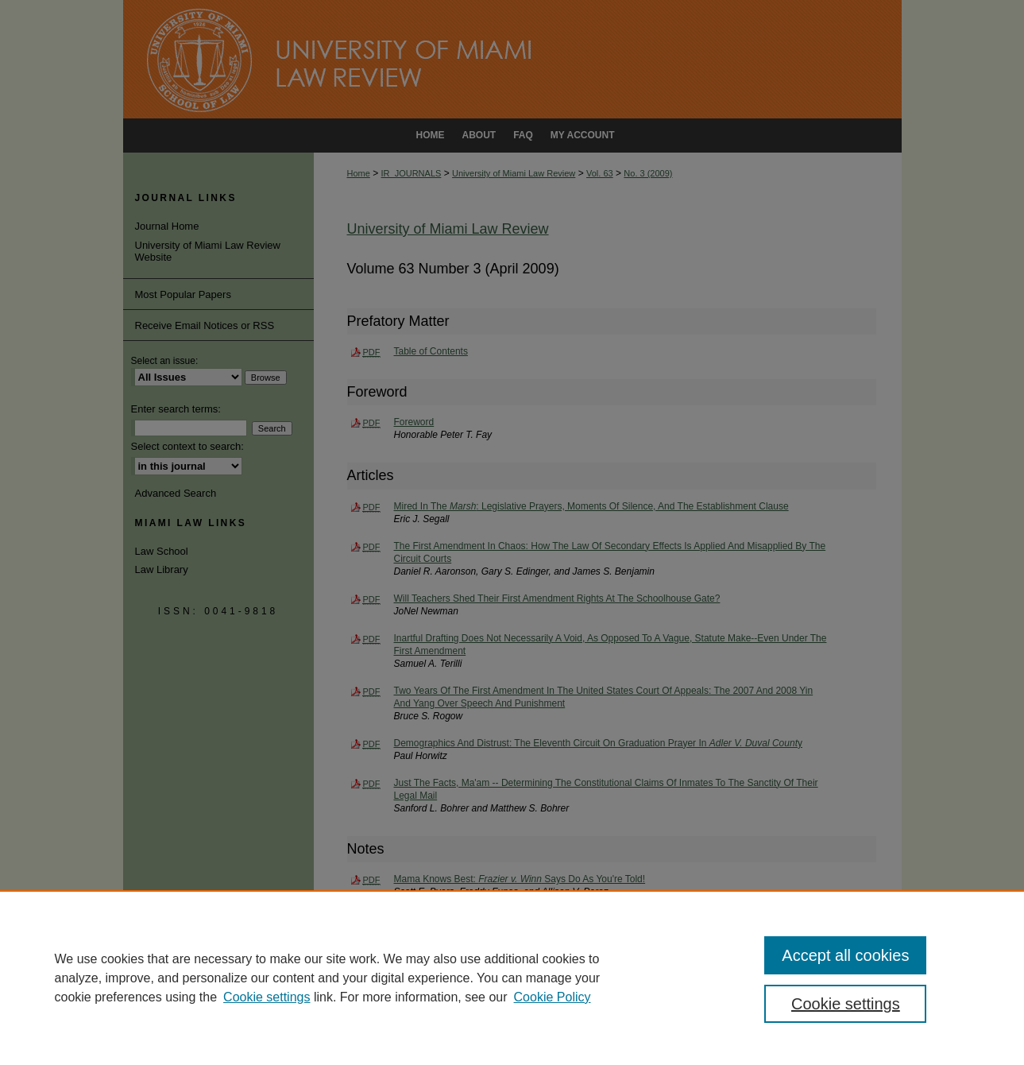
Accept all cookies (845, 955)
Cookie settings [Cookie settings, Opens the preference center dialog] (845, 1004)
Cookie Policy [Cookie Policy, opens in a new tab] (552, 997)
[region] (512, 977)
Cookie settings (266, 997)
